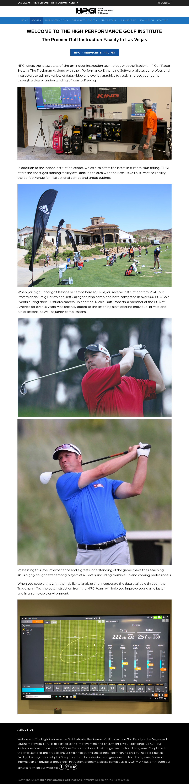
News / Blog (146, 20)
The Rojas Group (118, 779)
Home (24, 20)
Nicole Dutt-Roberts (110, 302)
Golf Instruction (56, 20)
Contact (162, 20)
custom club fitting (144, 168)
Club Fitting (109, 20)
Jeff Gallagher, (76, 297)
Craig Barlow (48, 297)
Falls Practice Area (84, 20)
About (36, 20)
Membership (128, 20)
